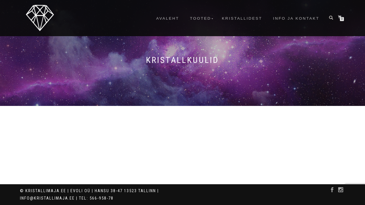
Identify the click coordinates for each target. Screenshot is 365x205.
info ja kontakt (296, 18)
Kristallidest (242, 18)
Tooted (200, 18)
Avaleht (167, 18)
